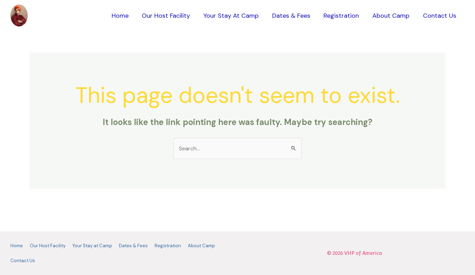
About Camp (392, 15)
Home (126, 15)
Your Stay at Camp (235, 15)
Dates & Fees (294, 15)
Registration (343, 15)
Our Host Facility (171, 15)
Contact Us (440, 15)
